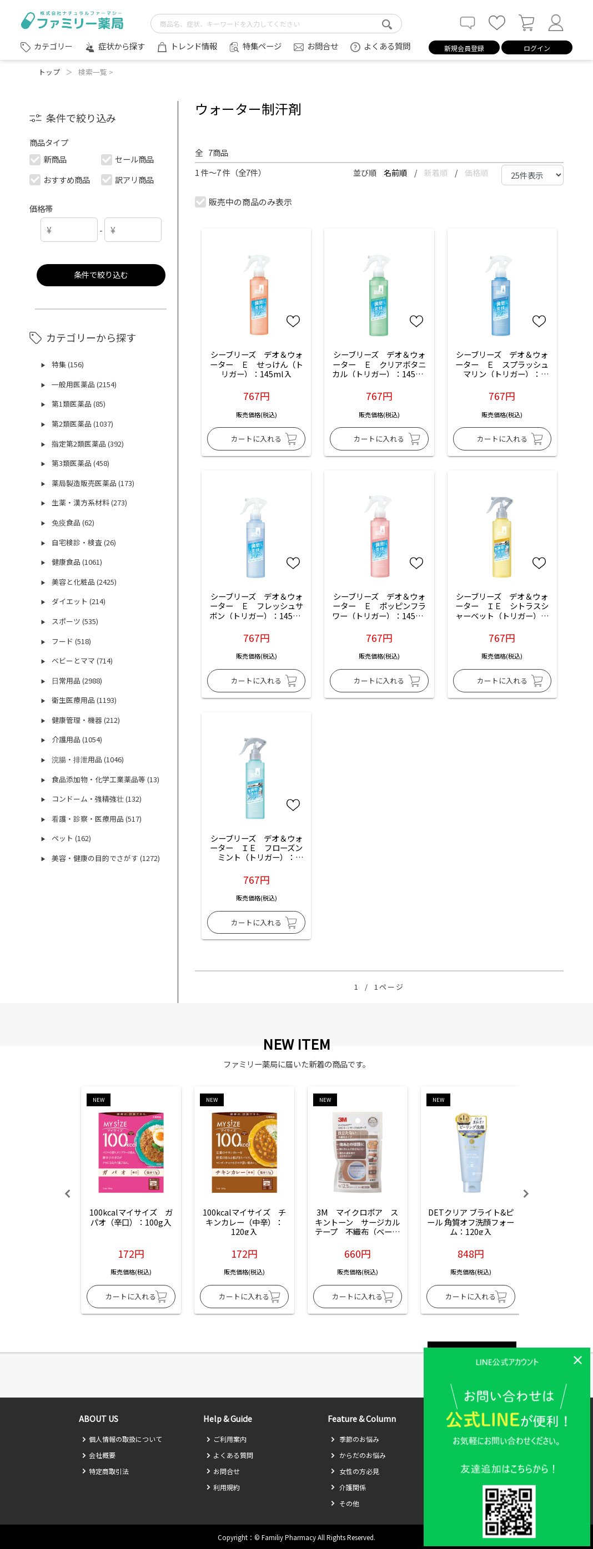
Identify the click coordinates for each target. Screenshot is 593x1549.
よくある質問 (387, 46)
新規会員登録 (464, 48)
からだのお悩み (358, 1455)
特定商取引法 (105, 1471)
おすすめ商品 (60, 179)
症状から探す (121, 46)
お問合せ (322, 46)
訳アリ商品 (128, 179)
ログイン (537, 48)
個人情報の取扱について (122, 1439)
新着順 (436, 172)
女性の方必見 (354, 1471)
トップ (49, 72)
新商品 (49, 159)
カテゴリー (53, 46)
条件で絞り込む (101, 274)
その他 (344, 1503)
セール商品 (128, 159)
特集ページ (262, 46)
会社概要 (98, 1455)
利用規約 (223, 1487)
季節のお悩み (354, 1439)
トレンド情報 (193, 46)
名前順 (396, 172)
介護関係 (348, 1487)
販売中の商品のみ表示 (244, 201)
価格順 (476, 172)
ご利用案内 (226, 1439)
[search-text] (276, 23)
